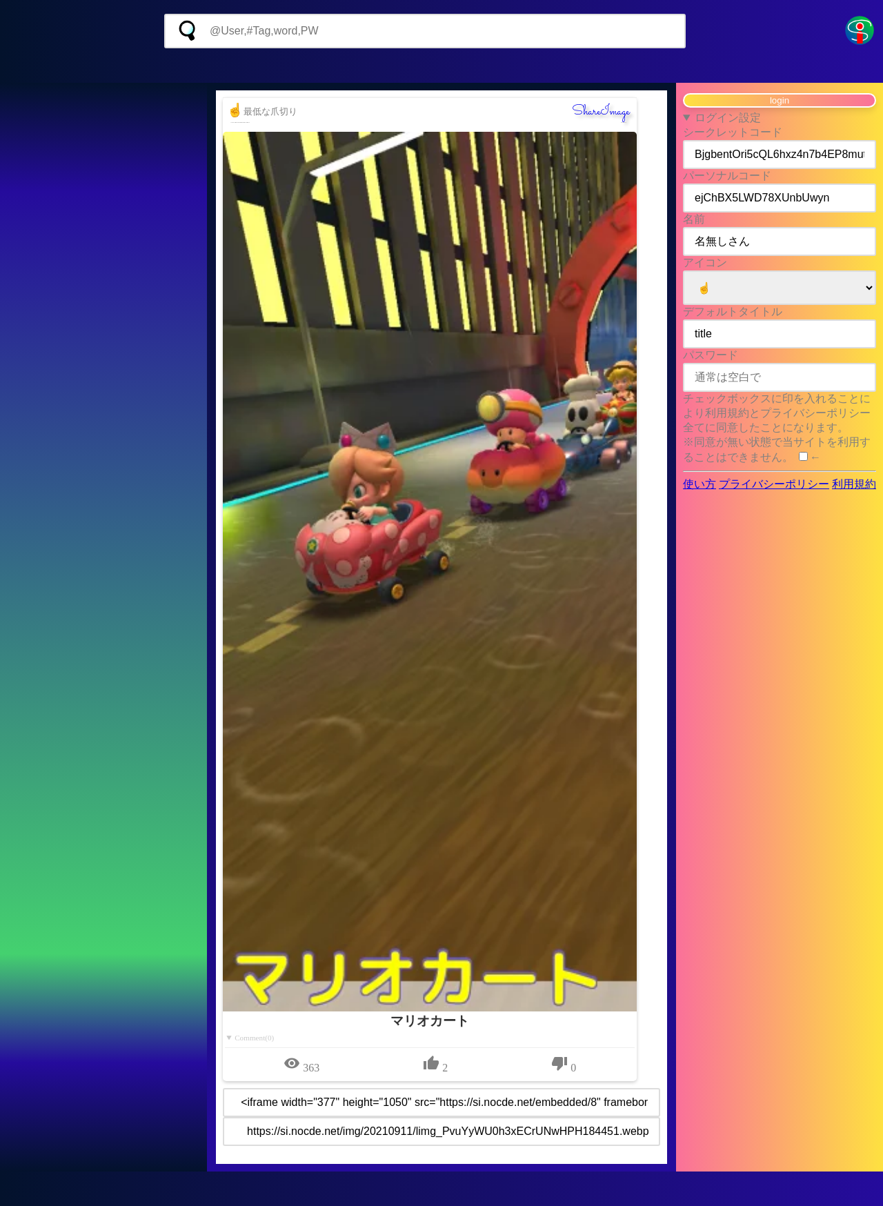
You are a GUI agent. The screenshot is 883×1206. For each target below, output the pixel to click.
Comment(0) (254, 1038)
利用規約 (854, 484)
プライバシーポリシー (774, 484)
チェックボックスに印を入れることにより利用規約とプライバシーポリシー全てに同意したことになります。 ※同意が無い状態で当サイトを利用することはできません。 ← (777, 428)
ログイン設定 (728, 117)
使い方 (699, 484)
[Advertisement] (441, 65)
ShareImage (601, 111)
